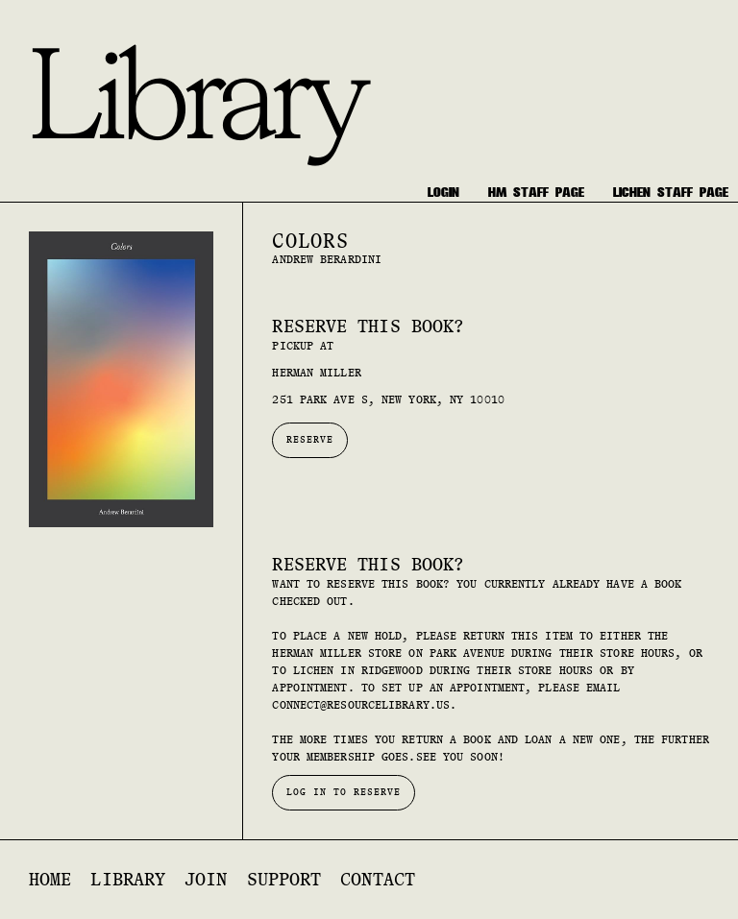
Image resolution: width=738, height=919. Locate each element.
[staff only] (536, 192)
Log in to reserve (343, 792)
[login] (443, 192)
